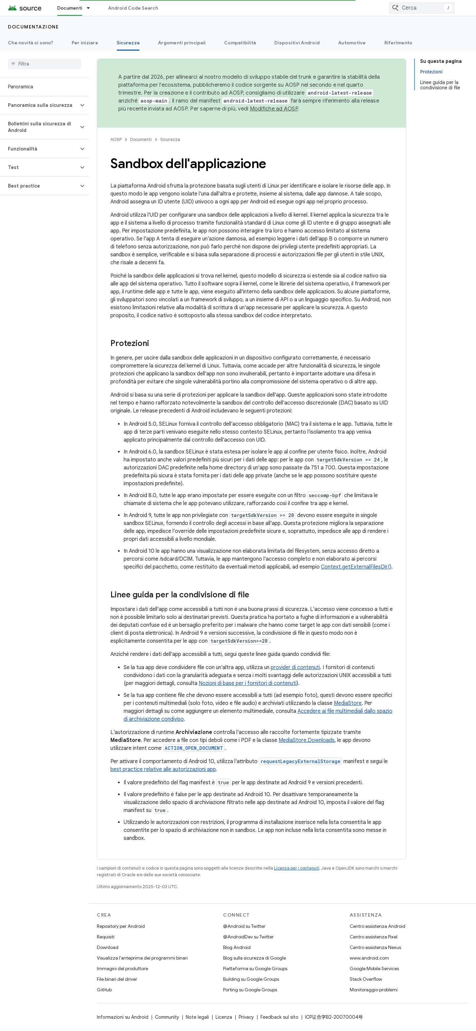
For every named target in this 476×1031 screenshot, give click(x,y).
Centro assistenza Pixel (373, 937)
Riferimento (398, 43)
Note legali (197, 1017)
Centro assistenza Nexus (375, 947)
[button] (39, 105)
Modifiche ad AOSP (274, 109)
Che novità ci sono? (30, 43)
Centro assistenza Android (377, 926)
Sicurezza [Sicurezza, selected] (128, 43)
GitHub (104, 990)
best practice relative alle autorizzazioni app (163, 769)
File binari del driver (117, 979)
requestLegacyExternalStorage (300, 761)
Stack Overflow (366, 979)
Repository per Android (121, 926)
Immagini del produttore (122, 968)
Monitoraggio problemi (374, 990)
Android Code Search (133, 8)
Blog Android (237, 947)
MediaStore (348, 703)
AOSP (116, 139)
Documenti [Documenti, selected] (69, 8)
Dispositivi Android (297, 43)
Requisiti (105, 937)
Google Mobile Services (374, 968)
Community (167, 1017)
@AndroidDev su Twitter (248, 937)
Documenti (141, 139)
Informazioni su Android (122, 1017)
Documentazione (33, 27)
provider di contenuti (295, 667)
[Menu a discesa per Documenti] (91, 8)
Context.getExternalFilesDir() (356, 567)
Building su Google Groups (251, 979)
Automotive (352, 43)
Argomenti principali (182, 43)
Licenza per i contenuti (296, 868)
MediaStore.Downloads (307, 740)
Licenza (224, 1017)
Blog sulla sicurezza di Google (254, 958)
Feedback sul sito (279, 1017)
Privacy (246, 1017)
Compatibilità (240, 43)
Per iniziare (85, 43)
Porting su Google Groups (250, 990)
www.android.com (369, 958)
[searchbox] (44, 64)
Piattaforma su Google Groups (255, 968)
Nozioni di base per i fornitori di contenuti (248, 683)
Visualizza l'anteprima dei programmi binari (142, 958)
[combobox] (422, 8)
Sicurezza (170, 139)
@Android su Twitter (244, 926)
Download (107, 947)
